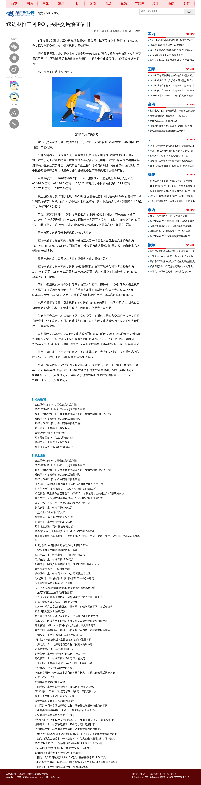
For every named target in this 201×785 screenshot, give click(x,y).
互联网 (139, 3)
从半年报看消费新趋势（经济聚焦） (55, 583)
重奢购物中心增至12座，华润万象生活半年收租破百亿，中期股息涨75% (75, 719)
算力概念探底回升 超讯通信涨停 (53, 569)
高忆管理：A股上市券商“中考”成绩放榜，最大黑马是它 (65, 625)
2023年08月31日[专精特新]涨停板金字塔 (57, 423)
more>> (190, 34)
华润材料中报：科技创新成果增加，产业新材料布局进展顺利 (69, 729)
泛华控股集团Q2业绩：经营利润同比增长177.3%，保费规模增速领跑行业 (76, 734)
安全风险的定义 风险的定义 (50, 611)
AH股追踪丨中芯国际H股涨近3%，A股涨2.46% (61, 545)
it (77, 3)
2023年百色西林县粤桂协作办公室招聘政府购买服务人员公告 (69, 484)
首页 (14, 3)
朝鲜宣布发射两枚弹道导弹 (50, 682)
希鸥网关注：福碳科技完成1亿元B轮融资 (58, 418)
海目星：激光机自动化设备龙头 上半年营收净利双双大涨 (66, 616)
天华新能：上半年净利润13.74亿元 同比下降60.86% (64, 663)
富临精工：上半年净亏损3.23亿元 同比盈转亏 (60, 658)
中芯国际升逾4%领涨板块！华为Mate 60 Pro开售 (62, 748)
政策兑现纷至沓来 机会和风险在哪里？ (56, 701)
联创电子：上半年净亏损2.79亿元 (53, 442)
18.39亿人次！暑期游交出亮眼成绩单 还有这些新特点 (64, 531)
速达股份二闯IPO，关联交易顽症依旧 (56, 404)
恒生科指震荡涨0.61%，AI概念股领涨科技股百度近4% (65, 710)
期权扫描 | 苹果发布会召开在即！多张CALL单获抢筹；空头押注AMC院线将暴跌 (79, 493)
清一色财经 (134, 31)
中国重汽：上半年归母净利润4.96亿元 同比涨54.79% (64, 686)
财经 (187, 3)
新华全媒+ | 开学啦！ (46, 677)
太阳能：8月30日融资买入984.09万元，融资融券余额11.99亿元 (70, 757)
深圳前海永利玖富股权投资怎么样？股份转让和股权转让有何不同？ (72, 705)
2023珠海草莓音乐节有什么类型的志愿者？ (59, 752)
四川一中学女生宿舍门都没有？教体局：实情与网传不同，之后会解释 (74, 606)
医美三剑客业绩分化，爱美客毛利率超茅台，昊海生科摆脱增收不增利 (74, 414)
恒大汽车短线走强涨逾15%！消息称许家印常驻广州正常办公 (69, 597)
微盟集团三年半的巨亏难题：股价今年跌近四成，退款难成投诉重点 (72, 630)
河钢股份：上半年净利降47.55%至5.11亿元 (59, 635)
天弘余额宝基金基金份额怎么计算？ (55, 715)
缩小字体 (14, 124)
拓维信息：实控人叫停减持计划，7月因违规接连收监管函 (67, 564)
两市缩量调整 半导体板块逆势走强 (54, 447)
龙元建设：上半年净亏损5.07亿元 (53, 428)
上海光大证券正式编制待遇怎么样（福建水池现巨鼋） (65, 644)
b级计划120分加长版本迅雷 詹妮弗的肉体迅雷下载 (63, 639)
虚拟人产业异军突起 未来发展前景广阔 (169, 156)
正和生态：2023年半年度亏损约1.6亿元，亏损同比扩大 (66, 691)
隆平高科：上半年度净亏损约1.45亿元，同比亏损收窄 (65, 724)
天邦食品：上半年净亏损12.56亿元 (54, 559)
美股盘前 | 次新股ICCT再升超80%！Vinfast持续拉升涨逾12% (69, 498)
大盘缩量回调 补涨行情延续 (50, 433)
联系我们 (154, 774)
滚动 (61, 3)
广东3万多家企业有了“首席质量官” (54, 592)
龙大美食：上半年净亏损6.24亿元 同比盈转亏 (60, 653)
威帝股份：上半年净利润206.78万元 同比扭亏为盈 (63, 573)
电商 (171, 3)
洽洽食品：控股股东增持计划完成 (53, 668)
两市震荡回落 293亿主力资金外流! (54, 437)
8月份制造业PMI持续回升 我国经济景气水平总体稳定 (64, 578)
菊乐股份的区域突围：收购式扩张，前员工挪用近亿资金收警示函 (71, 620)
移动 (155, 3)
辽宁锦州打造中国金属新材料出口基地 (56, 550)
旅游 (124, 3)
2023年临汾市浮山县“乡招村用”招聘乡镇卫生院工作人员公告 (68, 743)
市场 (108, 3)
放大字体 (14, 112)
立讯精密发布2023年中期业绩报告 (54, 649)
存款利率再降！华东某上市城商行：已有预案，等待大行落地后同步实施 (75, 672)
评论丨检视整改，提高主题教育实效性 (56, 602)
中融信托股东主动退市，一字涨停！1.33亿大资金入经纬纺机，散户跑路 (75, 738)
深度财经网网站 (138, 774)
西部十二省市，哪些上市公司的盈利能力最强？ (61, 554)
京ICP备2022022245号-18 (178, 777)
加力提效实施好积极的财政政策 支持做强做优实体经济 (65, 587)
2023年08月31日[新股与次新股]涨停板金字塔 (60, 409)
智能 (93, 3)
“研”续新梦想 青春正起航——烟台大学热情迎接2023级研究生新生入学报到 (76, 762)
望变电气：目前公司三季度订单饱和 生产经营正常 (63, 503)
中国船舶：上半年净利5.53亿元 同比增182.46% (61, 767)
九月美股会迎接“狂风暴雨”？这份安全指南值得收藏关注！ (67, 488)
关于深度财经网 (170, 774)
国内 (30, 3)
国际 (45, 3)
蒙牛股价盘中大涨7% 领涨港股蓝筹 (54, 696)
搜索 (189, 12)
